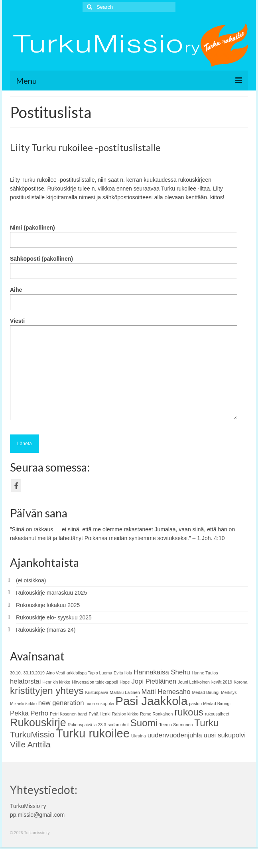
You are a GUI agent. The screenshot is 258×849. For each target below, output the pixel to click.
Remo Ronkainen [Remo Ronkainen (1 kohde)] (156, 713)
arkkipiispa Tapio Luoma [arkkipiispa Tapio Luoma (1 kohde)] (89, 672)
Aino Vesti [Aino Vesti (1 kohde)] (55, 672)
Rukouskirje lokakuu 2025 (48, 605)
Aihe (123, 296)
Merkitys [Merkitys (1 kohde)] (229, 692)
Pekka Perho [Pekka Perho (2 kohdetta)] (29, 713)
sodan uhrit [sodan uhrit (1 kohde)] (118, 724)
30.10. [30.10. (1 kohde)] (16, 672)
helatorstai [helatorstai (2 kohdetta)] (25, 681)
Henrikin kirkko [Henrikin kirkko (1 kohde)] (56, 682)
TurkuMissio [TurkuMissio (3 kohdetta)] (32, 734)
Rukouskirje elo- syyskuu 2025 (54, 617)
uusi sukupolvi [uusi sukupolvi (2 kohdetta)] (225, 735)
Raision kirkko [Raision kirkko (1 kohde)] (125, 713)
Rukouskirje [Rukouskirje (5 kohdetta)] (38, 723)
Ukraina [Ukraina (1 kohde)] (138, 735)
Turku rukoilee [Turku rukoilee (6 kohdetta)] (93, 733)
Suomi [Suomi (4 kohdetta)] (144, 722)
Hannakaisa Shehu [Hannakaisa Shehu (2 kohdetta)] (162, 672)
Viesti (123, 325)
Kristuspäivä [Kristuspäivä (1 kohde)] (96, 692)
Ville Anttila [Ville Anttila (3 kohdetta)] (30, 744)
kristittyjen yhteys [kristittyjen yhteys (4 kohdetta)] (47, 690)
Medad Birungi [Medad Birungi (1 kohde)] (205, 692)
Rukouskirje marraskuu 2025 (51, 593)
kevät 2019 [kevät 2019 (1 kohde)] (221, 682)
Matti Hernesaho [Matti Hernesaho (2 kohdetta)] (165, 692)
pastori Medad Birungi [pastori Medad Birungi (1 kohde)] (209, 703)
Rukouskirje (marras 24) (45, 630)
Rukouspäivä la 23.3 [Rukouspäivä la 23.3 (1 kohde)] (87, 724)
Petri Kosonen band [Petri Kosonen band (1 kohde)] (68, 713)
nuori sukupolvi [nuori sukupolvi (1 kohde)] (99, 703)
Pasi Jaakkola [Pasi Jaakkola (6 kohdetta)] (151, 701)
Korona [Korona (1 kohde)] (240, 682)
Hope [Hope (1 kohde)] (125, 682)
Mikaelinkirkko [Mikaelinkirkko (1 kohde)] (23, 703)
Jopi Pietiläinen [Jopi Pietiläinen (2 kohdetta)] (153, 681)
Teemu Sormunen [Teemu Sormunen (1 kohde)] (176, 724)
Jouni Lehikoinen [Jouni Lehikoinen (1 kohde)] (194, 682)
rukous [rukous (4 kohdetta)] (188, 712)
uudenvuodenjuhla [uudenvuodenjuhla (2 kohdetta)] (175, 735)
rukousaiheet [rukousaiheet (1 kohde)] (217, 713)
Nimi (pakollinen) (123, 233)
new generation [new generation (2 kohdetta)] (61, 703)
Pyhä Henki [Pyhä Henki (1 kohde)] (99, 713)
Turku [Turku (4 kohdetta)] (206, 722)
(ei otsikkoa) (31, 580)
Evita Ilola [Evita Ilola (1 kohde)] (123, 672)
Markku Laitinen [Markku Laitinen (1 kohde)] (125, 692)
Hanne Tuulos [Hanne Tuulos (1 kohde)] (205, 672)
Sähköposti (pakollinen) (123, 264)
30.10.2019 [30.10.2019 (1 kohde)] (34, 672)
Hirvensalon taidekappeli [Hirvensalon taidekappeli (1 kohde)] (95, 682)
